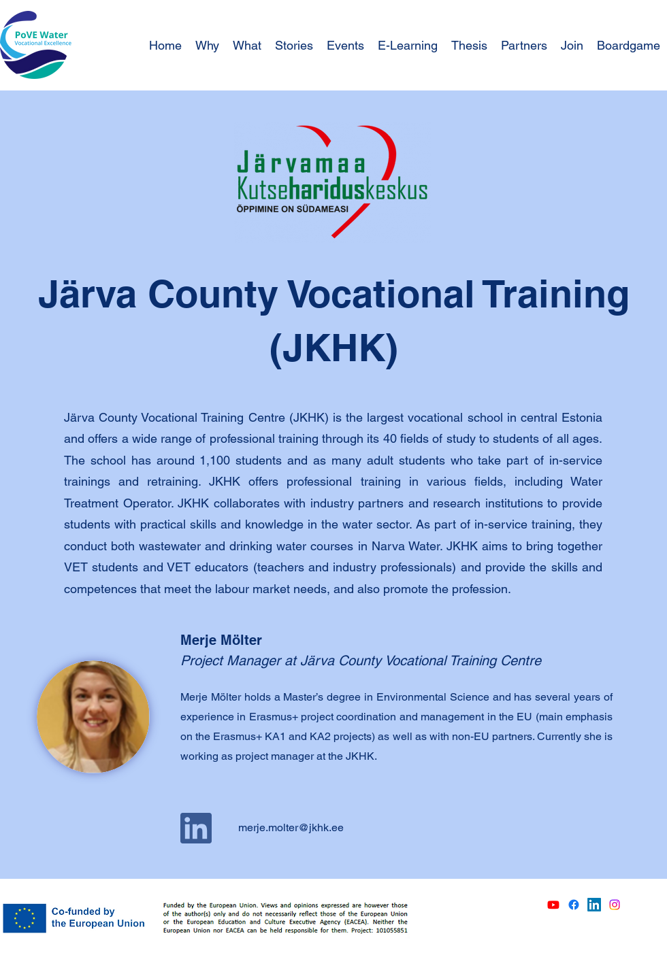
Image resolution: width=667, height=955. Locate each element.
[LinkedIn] (594, 904)
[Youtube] (553, 904)
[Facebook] (574, 904)
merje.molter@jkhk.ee (291, 827)
